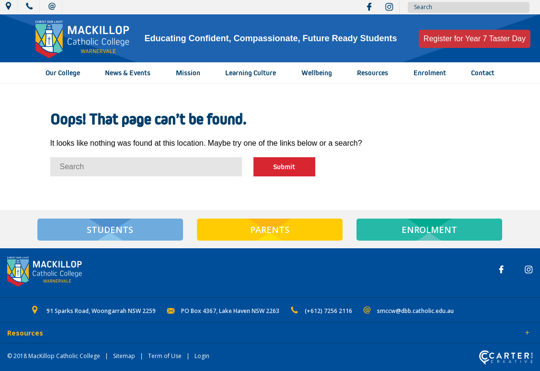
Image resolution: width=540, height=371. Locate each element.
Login (202, 356)
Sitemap (124, 356)
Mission (188, 73)
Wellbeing (316, 73)
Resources (372, 73)
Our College (63, 73)
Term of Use (165, 356)
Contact (482, 73)
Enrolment (430, 73)
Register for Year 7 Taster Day (475, 39)
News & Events (127, 73)
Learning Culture (250, 73)
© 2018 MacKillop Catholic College (53, 356)
